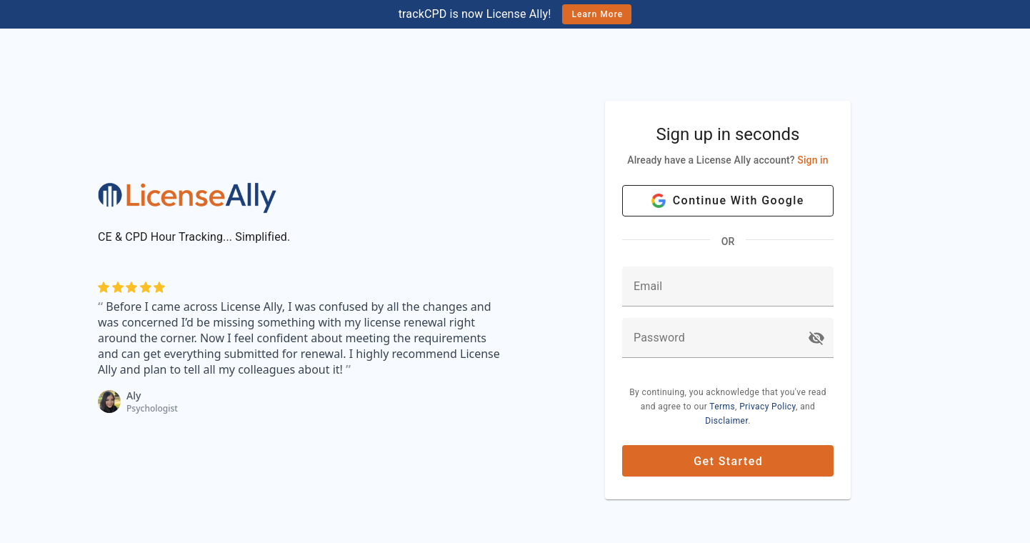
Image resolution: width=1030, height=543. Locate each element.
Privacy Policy (767, 407)
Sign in (812, 160)
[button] (816, 338)
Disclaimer (726, 421)
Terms (722, 407)
